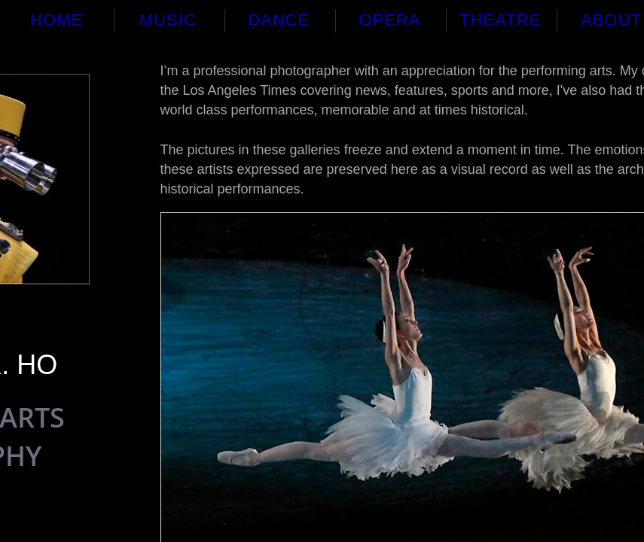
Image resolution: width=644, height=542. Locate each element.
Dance (279, 20)
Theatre (500, 20)
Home (56, 20)
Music (168, 20)
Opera (389, 20)
